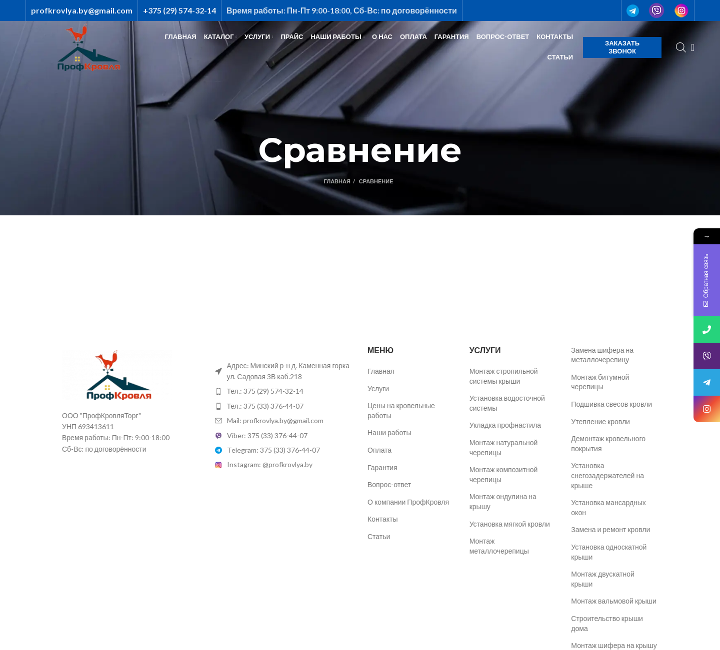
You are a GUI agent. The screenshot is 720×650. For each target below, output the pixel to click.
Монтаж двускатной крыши (602, 579)
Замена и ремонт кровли (610, 529)
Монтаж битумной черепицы (600, 382)
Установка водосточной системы (507, 403)
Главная (337, 181)
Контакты (383, 519)
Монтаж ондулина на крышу (503, 501)
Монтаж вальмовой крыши (613, 601)
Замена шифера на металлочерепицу (602, 355)
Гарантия (383, 467)
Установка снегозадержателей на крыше (607, 475)
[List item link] (284, 391)
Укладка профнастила (505, 425)
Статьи (379, 536)
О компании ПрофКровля (408, 502)
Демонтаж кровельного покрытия (608, 443)
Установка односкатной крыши (608, 552)
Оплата (380, 450)
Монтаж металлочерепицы (499, 546)
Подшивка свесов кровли (611, 404)
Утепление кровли (600, 421)
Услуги (378, 388)
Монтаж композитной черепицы (504, 474)
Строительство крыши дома (606, 623)
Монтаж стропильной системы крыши (504, 376)
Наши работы (390, 432)
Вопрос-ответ (389, 484)
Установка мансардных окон (608, 507)
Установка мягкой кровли (510, 524)
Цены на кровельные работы (401, 410)
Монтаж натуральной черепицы (504, 447)
